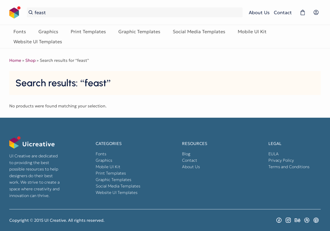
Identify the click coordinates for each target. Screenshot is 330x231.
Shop (30, 60)
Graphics (48, 32)
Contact (283, 12)
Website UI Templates (37, 42)
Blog (186, 153)
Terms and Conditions (288, 166)
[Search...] (138, 12)
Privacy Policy (281, 160)
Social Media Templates (199, 32)
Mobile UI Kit (252, 32)
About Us (259, 12)
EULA (273, 153)
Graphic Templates (139, 32)
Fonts (19, 32)
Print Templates (88, 32)
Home (15, 60)
